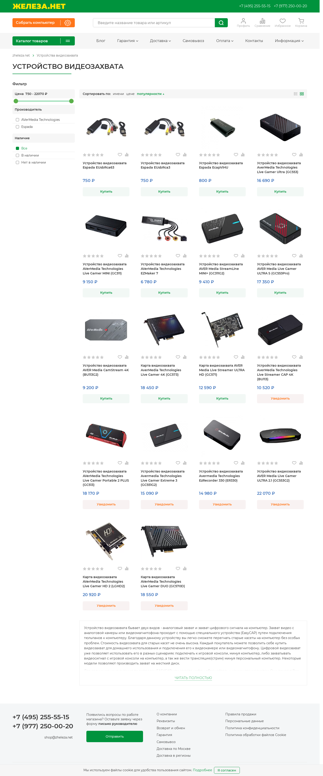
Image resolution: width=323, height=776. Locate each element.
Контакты (254, 41)
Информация (289, 41)
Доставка (160, 41)
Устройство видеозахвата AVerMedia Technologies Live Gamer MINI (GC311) (104, 268)
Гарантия (127, 41)
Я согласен (227, 770)
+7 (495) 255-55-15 (254, 6)
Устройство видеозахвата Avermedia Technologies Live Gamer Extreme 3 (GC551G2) (163, 478)
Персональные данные (244, 721)
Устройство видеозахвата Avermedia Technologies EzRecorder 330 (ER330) (221, 476)
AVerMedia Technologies (38, 120)
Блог (100, 41)
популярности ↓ (150, 93)
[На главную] (39, 6)
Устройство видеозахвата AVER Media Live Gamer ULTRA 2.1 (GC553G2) (279, 476)
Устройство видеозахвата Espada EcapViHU (221, 165)
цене (130, 93)
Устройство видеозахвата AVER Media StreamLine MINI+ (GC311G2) (221, 268)
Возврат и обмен (171, 728)
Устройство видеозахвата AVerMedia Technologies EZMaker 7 (163, 268)
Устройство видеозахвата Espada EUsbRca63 (104, 165)
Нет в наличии (31, 162)
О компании (167, 714)
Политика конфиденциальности (252, 728)
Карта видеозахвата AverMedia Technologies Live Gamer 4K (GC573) (161, 370)
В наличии (27, 155)
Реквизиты (166, 721)
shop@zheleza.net (58, 737)
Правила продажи (240, 714)
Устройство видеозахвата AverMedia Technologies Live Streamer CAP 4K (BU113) (279, 372)
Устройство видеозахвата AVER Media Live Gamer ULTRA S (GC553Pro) (279, 268)
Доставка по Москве (174, 749)
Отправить (115, 736)
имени (118, 93)
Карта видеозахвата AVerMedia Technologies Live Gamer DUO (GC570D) (163, 581)
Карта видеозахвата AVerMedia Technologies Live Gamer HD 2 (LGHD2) (104, 581)
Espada (24, 127)
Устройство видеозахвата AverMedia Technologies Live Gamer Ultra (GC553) (279, 167)
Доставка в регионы (174, 756)
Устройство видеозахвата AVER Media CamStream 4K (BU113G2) (106, 370)
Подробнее (202, 770)
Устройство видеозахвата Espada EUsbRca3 (163, 165)
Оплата (224, 41)
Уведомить (280, 398)
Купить (106, 191)
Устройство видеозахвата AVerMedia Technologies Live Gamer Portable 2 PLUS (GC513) (106, 478)
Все (21, 148)
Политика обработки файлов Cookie (255, 735)
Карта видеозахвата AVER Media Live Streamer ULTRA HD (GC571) (222, 370)
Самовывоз (193, 41)
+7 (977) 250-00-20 (290, 6)
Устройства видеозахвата (57, 55)
